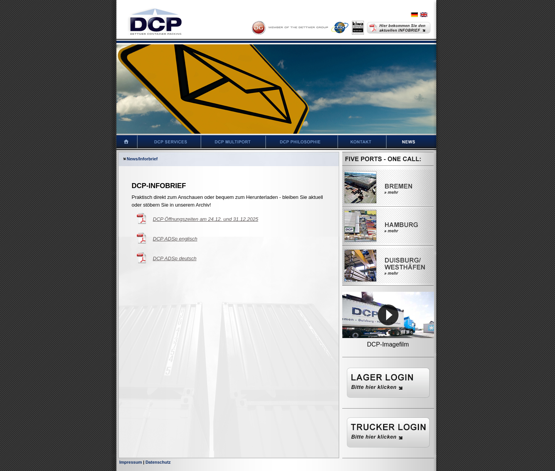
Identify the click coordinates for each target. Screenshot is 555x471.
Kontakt (362, 141)
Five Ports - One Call (388, 160)
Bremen (388, 187)
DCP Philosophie (302, 141)
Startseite (122, 141)
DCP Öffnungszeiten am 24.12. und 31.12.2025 (205, 219)
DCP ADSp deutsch (175, 258)
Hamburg (388, 226)
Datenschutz (157, 462)
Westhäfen (388, 265)
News (417, 141)
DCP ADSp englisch (175, 239)
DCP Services (169, 141)
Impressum (130, 462)
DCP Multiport (233, 141)
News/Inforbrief (140, 158)
